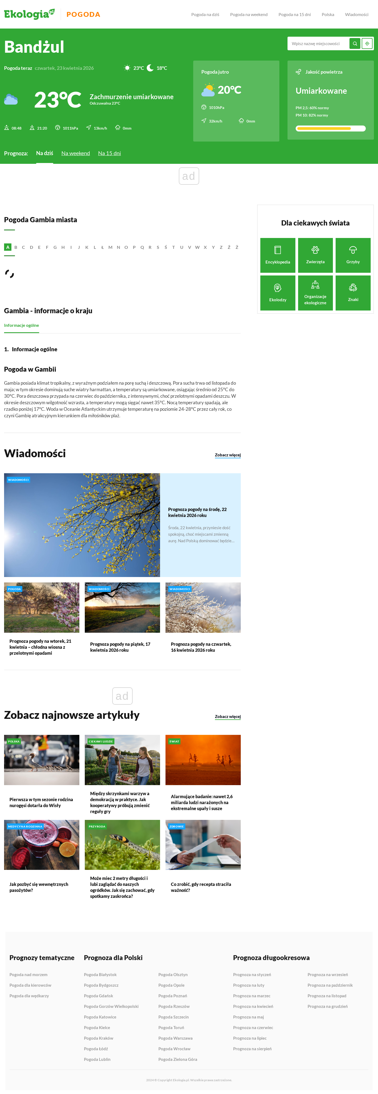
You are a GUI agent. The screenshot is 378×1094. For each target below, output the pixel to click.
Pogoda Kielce (97, 1026)
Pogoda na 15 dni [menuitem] (295, 14)
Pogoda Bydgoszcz (101, 984)
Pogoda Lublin (97, 1058)
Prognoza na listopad (327, 994)
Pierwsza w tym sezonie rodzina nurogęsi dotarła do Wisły (41, 800)
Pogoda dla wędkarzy (29, 994)
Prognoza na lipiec (250, 1037)
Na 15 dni (109, 151)
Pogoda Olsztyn (173, 973)
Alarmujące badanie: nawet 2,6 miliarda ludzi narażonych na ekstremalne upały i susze (202, 800)
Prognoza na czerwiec (253, 1026)
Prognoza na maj (248, 1015)
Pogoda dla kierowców (30, 984)
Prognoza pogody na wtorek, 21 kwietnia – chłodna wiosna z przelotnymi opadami (40, 645)
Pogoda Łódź (96, 1047)
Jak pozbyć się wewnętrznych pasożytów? (39, 885)
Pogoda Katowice (100, 1015)
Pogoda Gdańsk (98, 994)
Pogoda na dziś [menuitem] (205, 14)
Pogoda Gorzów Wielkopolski (111, 1005)
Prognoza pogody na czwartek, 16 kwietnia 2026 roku (201, 645)
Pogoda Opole (171, 984)
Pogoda (87, 14)
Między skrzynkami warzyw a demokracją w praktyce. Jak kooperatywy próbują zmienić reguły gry (120, 800)
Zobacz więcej (228, 453)
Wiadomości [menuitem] (356, 14)
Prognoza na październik (330, 984)
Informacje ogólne (21, 323)
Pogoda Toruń (171, 1026)
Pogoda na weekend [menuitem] (249, 14)
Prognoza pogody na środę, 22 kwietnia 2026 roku (197, 510)
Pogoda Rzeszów (174, 1005)
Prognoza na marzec (251, 994)
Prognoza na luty (248, 984)
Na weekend (75, 151)
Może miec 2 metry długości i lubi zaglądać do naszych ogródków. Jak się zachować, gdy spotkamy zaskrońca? (122, 885)
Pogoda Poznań (172, 994)
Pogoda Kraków (98, 1037)
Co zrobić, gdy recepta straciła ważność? (201, 885)
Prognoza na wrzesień (328, 973)
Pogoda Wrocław (174, 1047)
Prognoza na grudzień (328, 1005)
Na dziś (44, 151)
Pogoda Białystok (100, 973)
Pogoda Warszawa (175, 1037)
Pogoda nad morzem (29, 973)
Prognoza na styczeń (252, 973)
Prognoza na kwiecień (253, 1005)
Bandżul (34, 46)
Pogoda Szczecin (173, 1015)
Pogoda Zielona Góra (177, 1058)
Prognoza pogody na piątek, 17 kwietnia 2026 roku (120, 645)
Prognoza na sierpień (252, 1047)
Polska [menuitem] (328, 14)
